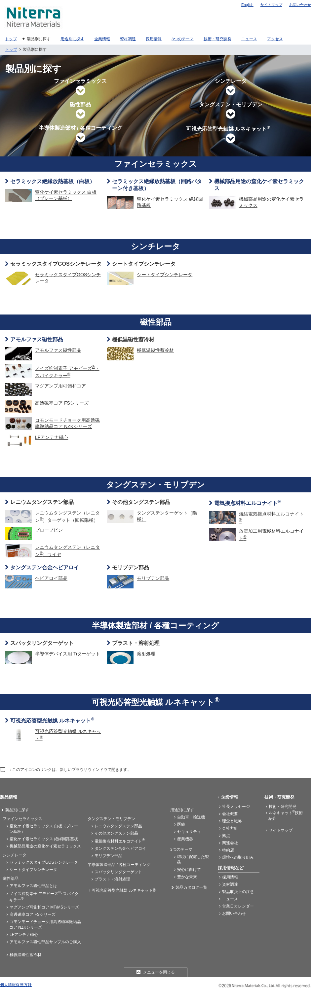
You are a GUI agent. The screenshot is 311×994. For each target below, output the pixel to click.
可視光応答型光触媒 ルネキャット (230, 134)
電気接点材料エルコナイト (119, 841)
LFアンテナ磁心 (24, 934)
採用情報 (230, 877)
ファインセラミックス (80, 87)
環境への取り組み (238, 857)
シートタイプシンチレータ (143, 264)
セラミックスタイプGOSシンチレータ (55, 264)
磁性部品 (80, 110)
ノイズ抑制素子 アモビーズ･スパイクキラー (44, 896)
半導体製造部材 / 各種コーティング (80, 134)
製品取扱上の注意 (238, 891)
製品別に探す (17, 810)
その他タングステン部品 (141, 502)
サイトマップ (271, 5)
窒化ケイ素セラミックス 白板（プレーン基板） (43, 829)
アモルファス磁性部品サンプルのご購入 (45, 942)
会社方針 (230, 828)
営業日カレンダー (238, 906)
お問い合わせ (300, 5)
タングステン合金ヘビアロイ (120, 848)
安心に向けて (189, 869)
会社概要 (230, 814)
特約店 (228, 850)
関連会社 (230, 843)
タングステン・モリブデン (230, 110)
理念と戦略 (232, 821)
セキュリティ (189, 831)
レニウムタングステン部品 (42, 502)
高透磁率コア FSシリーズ (33, 914)
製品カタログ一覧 (191, 887)
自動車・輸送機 (191, 817)
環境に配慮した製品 (193, 859)
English (247, 5)
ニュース (230, 899)
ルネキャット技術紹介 (285, 815)
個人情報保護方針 (16, 984)
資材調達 (230, 884)
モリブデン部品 (130, 567)
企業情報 (229, 797)
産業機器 (185, 839)
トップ (11, 49)
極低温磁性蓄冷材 (133, 339)
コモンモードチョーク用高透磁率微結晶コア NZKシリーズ (45, 924)
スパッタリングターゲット (42, 643)
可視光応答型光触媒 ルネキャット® (123, 890)
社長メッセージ (236, 806)
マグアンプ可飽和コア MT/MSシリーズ (44, 907)
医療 (181, 824)
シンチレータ (231, 87)
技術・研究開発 (282, 806)
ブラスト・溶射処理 (136, 643)
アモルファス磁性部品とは (33, 885)
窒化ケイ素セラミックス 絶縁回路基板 (44, 839)
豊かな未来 (187, 877)
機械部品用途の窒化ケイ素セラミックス (45, 846)
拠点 (226, 835)
